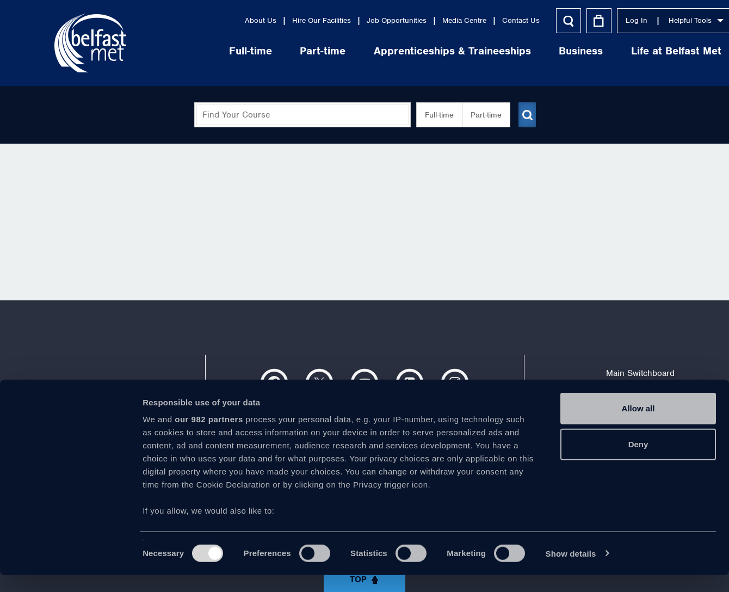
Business (524, 51)
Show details (571, 570)
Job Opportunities (339, 20)
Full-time (192, 51)
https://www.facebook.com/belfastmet (274, 382)
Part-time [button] (481, 115)
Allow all (638, 425)
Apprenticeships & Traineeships (394, 51)
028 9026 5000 (645, 386)
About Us (203, 20)
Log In (579, 20)
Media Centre (407, 20)
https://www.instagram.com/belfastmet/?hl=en (455, 382)
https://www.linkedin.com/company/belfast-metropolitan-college (410, 382)
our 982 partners (209, 436)
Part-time (265, 51)
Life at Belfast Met (618, 51)
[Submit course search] (526, 114)
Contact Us (463, 20)
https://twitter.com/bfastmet (319, 382)
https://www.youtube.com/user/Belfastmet (364, 382)
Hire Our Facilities (263, 20)
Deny (638, 461)
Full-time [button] (435, 115)
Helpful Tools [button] (638, 20)
